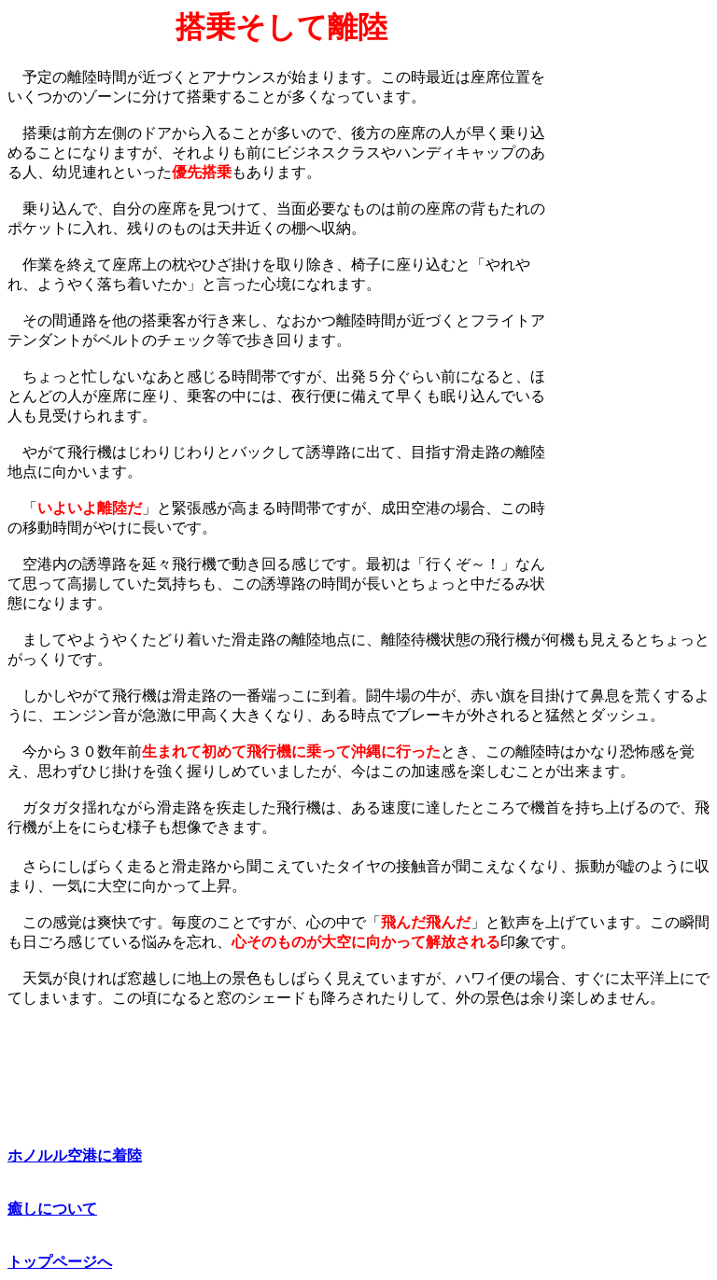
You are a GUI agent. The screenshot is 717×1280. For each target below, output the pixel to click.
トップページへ (59, 1262)
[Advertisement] (632, 290)
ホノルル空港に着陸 (74, 1155)
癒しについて (52, 1209)
